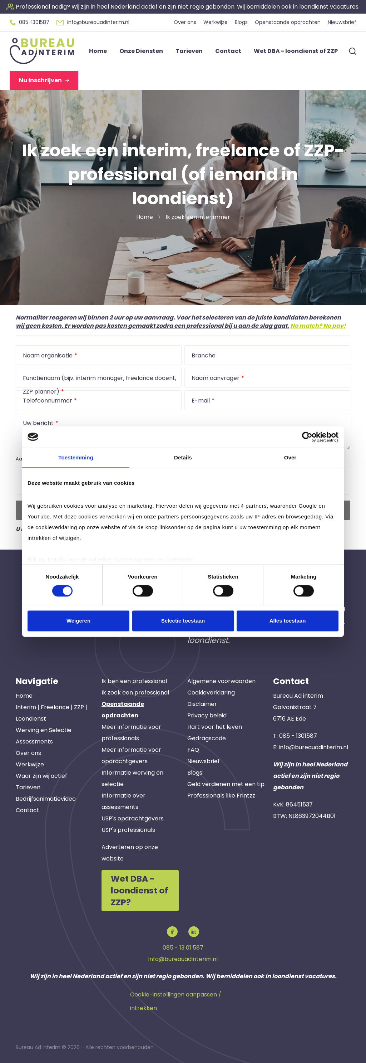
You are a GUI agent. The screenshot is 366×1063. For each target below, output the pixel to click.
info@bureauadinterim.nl (313, 747)
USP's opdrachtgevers (133, 818)
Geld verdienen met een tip (225, 784)
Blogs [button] (241, 22)
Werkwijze (30, 764)
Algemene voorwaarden (221, 681)
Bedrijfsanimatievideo (46, 799)
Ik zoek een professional (135, 692)
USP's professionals (128, 830)
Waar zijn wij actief (41, 776)
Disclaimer (202, 704)
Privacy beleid (207, 715)
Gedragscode (206, 738)
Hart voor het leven (214, 727)
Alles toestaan (287, 621)
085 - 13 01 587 (183, 947)
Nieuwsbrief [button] (342, 22)
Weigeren (78, 621)
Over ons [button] (185, 22)
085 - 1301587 (298, 736)
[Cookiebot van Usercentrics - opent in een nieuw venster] (307, 436)
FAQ (193, 750)
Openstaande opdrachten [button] (288, 22)
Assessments (34, 741)
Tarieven (28, 787)
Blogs (194, 773)
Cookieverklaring (211, 692)
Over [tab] (290, 457)
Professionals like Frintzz (221, 795)
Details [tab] (183, 457)
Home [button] (98, 51)
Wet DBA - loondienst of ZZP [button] (296, 51)
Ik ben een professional (134, 681)
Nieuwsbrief (203, 761)
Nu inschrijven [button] (44, 80)
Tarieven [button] (189, 51)
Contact (27, 810)
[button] (183, 7)
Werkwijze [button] (215, 22)
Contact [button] (228, 51)
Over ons (28, 753)
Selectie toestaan (183, 621)
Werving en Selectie (43, 730)
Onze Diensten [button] (141, 51)
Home (24, 696)
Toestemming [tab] (75, 457)
